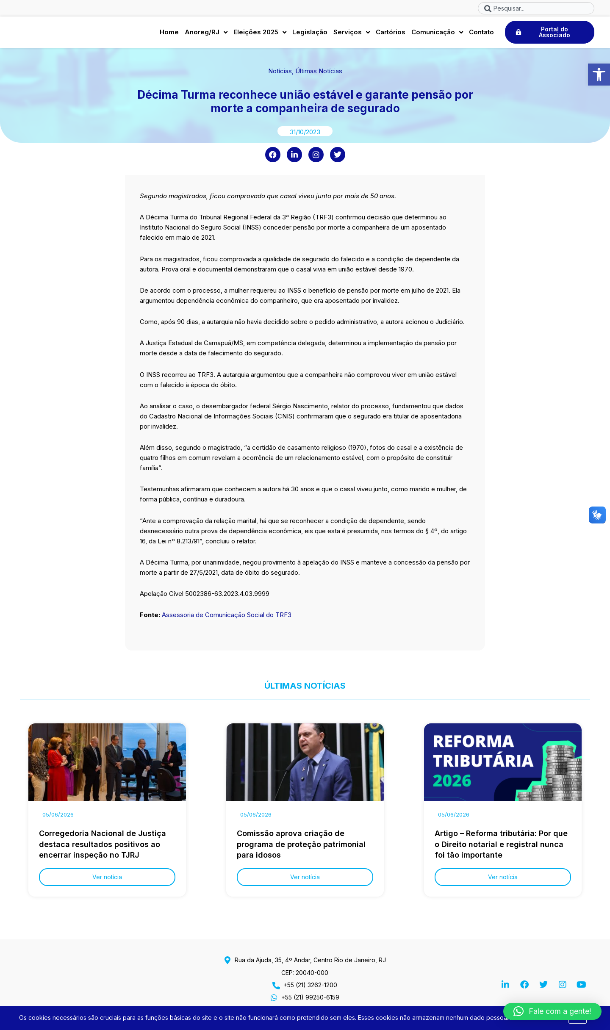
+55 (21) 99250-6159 (310, 997)
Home (169, 34)
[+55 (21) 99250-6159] (274, 997)
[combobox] (536, 8)
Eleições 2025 (259, 34)
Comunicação (437, 34)
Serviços (351, 34)
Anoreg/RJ (206, 34)
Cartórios (390, 34)
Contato (481, 34)
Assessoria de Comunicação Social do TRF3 (227, 619)
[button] (599, 75)
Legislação (309, 34)
